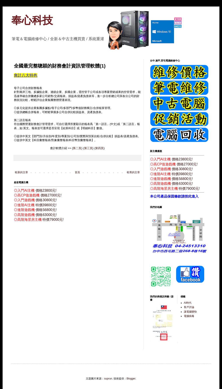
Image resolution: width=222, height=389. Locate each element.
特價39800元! (46, 205)
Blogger (131, 378)
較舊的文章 (133, 172)
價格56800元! (46, 210)
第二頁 (77, 148)
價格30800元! (46, 200)
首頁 (77, 172)
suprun (108, 378)
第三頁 (88, 148)
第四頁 (99, 148)
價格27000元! (51, 195)
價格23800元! (46, 190)
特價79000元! (53, 219)
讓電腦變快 (190, 311)
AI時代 (187, 302)
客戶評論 (189, 307)
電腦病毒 (189, 316)
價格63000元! (46, 215)
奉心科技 (32, 20)
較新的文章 (21, 172)
